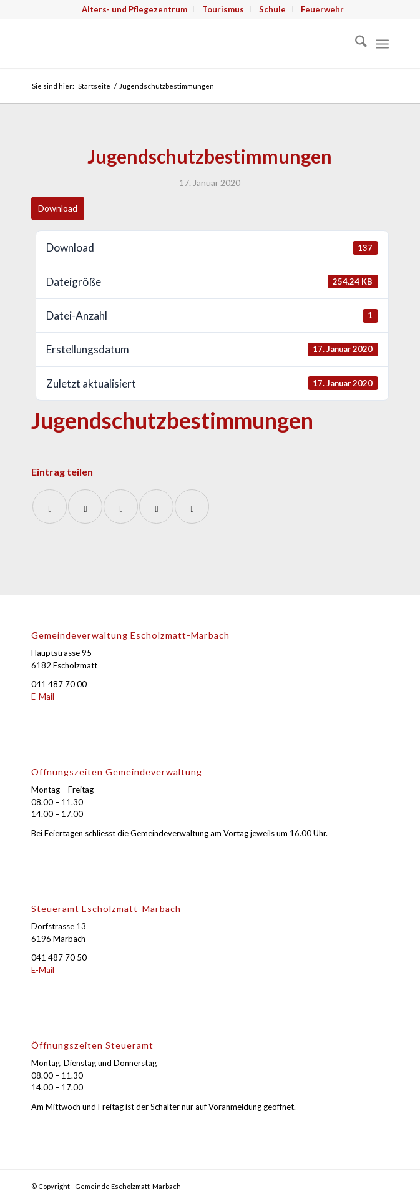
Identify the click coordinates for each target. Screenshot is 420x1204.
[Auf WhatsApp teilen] (121, 506)
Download (57, 208)
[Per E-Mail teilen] (192, 506)
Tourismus (223, 9)
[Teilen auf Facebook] (49, 506)
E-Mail (42, 697)
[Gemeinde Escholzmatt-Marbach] (174, 43)
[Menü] (382, 43)
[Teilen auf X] (85, 506)
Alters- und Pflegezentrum (134, 9)
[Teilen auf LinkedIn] (156, 506)
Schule (272, 9)
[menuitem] (135, 9)
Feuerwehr (322, 9)
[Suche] (355, 43)
